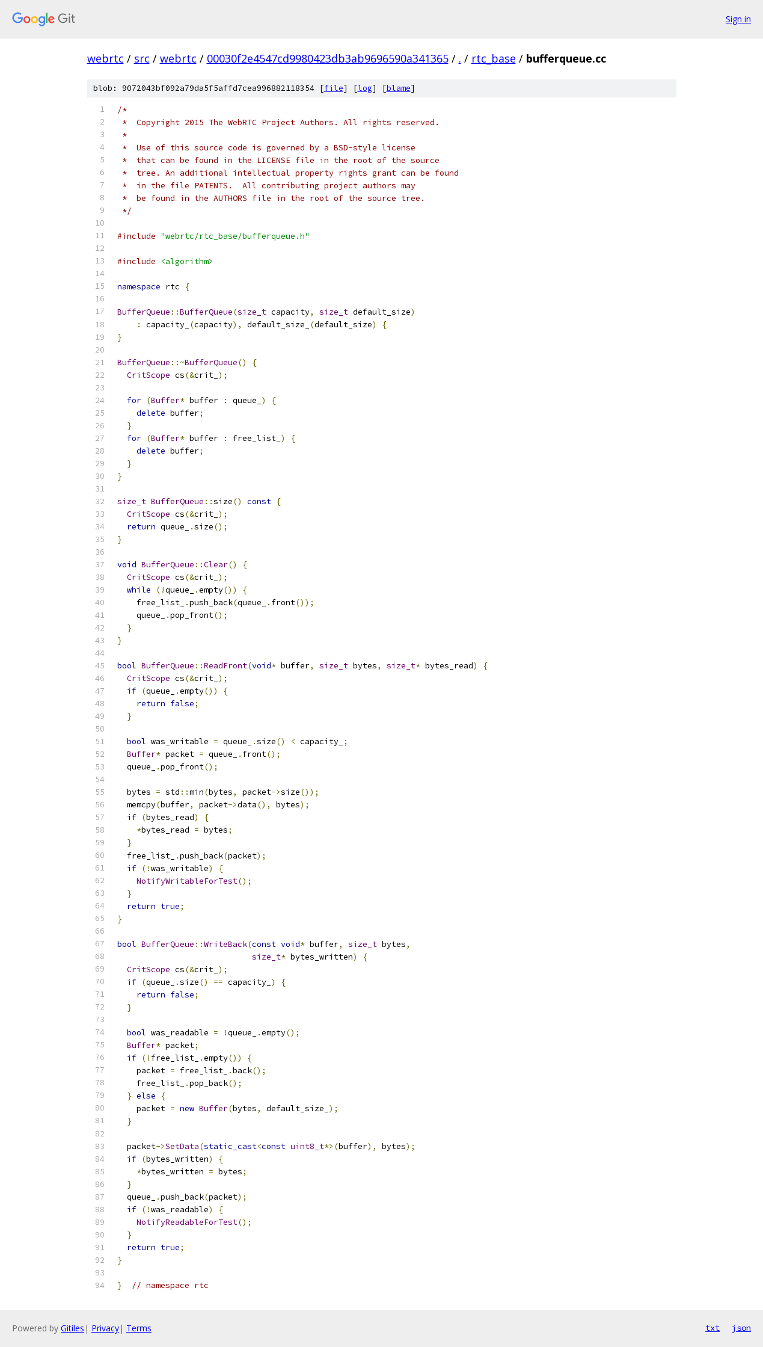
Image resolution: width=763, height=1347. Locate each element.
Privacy (105, 1328)
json (741, 1327)
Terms (139, 1328)
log (365, 88)
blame (399, 88)
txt (712, 1327)
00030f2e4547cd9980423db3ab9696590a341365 (328, 58)
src (142, 58)
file (333, 88)
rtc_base (493, 58)
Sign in (738, 19)
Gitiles (72, 1328)
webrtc (105, 58)
